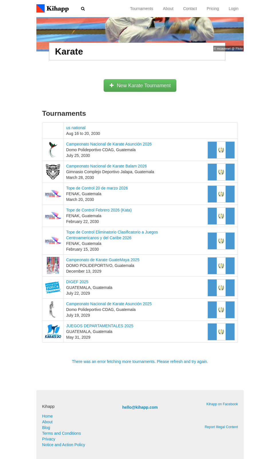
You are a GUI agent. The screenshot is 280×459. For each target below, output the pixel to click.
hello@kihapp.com (140, 407)
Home (47, 416)
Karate (69, 51)
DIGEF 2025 (77, 282)
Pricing (213, 8)
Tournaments (141, 8)
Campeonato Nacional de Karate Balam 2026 (106, 166)
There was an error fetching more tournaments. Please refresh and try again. (140, 361)
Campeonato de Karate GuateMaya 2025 (102, 260)
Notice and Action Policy (63, 444)
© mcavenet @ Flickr (228, 48)
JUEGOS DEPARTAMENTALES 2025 (99, 326)
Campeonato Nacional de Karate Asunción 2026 (109, 144)
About (168, 8)
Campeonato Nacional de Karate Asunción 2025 (109, 304)
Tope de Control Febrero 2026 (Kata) (99, 210)
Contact (190, 8)
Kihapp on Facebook (222, 404)
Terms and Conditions (61, 433)
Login (233, 8)
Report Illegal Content (221, 427)
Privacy (48, 439)
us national (76, 127)
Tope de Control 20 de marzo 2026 (97, 188)
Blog (46, 427)
